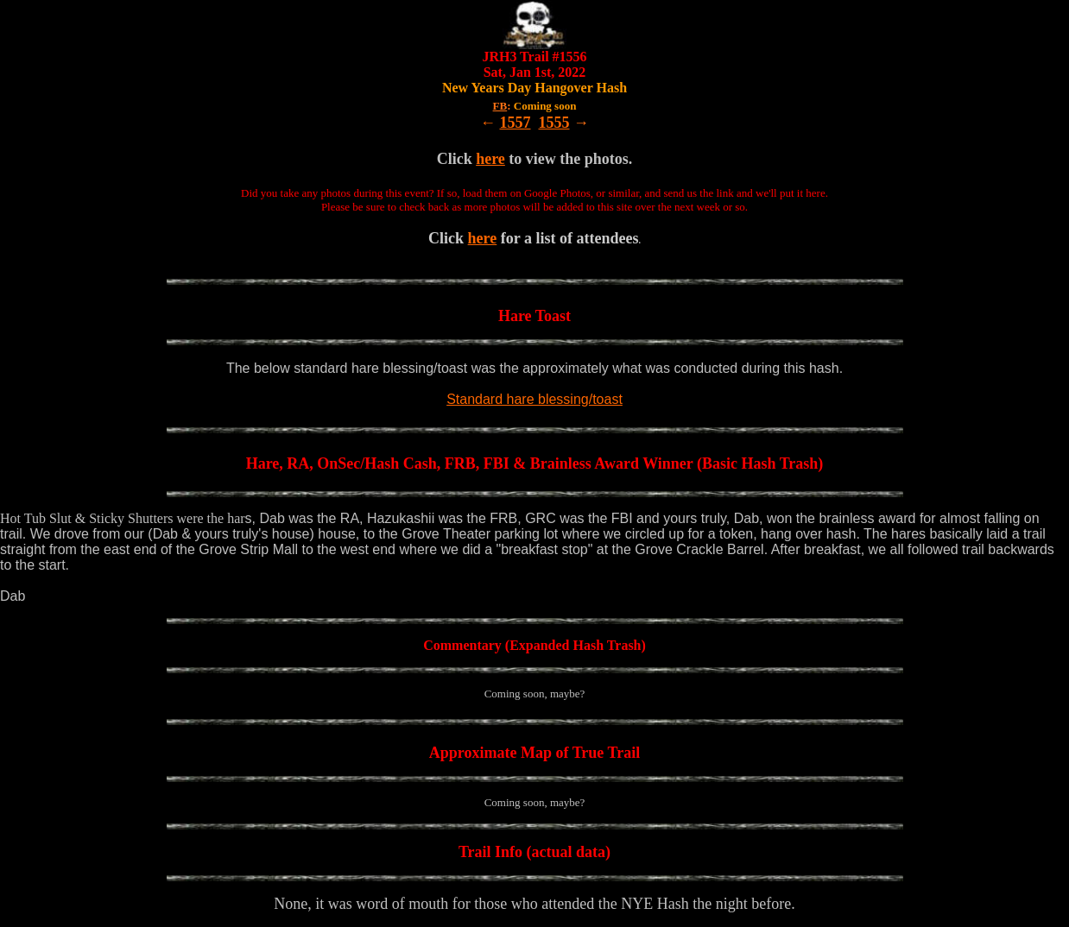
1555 (554, 122)
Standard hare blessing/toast (534, 399)
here (490, 158)
